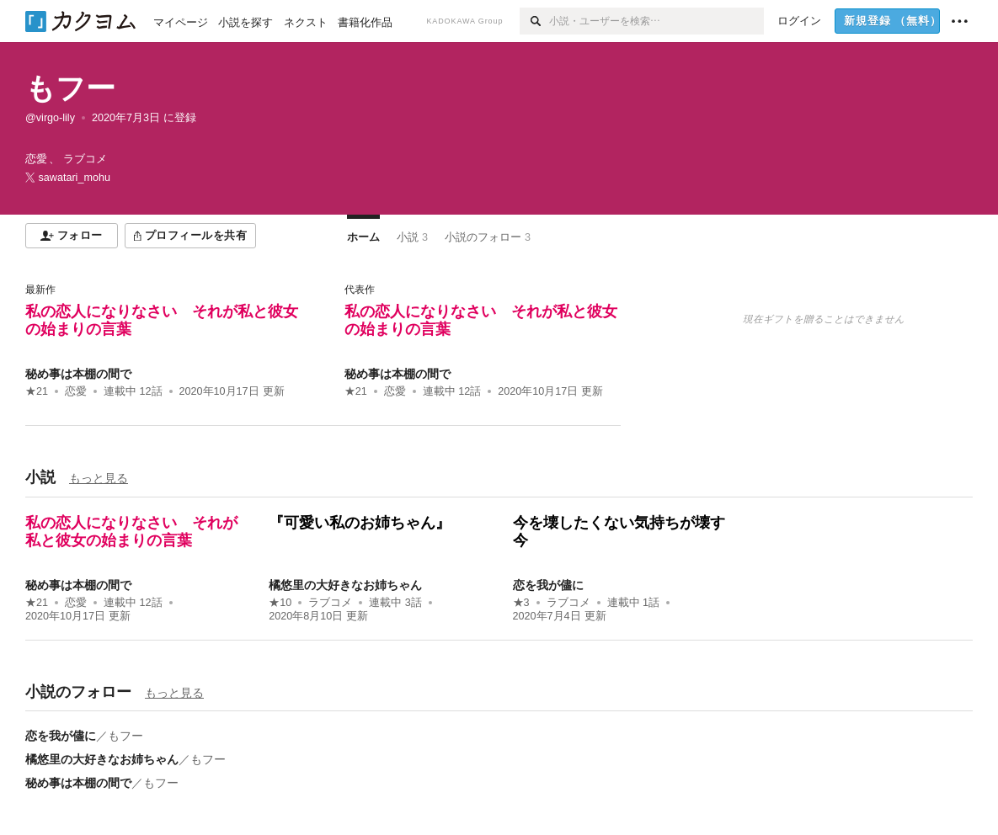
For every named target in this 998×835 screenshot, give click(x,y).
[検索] (534, 21)
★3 (521, 603)
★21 (36, 391)
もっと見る (98, 478)
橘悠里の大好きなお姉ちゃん (345, 585)
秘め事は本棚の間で (78, 373)
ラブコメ (330, 603)
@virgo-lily (50, 118)
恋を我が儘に (548, 585)
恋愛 (76, 391)
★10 (280, 603)
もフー (70, 88)
